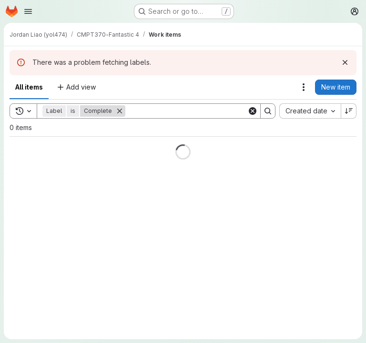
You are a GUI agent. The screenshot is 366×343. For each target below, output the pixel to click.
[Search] (186, 111)
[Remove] (119, 111)
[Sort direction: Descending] (348, 111)
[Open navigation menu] (28, 11)
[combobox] (310, 111)
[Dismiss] (345, 62)
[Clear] (252, 111)
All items (29, 87)
